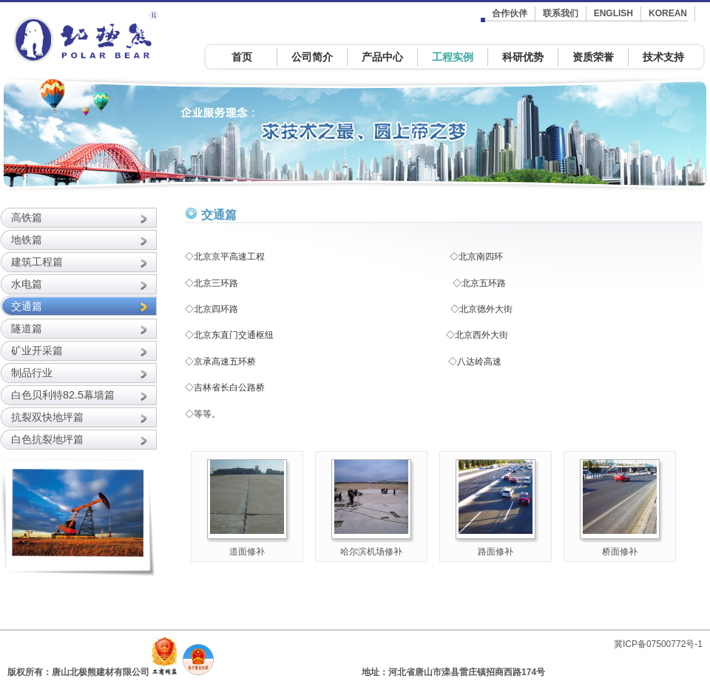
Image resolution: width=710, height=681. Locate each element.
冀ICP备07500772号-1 (658, 644)
